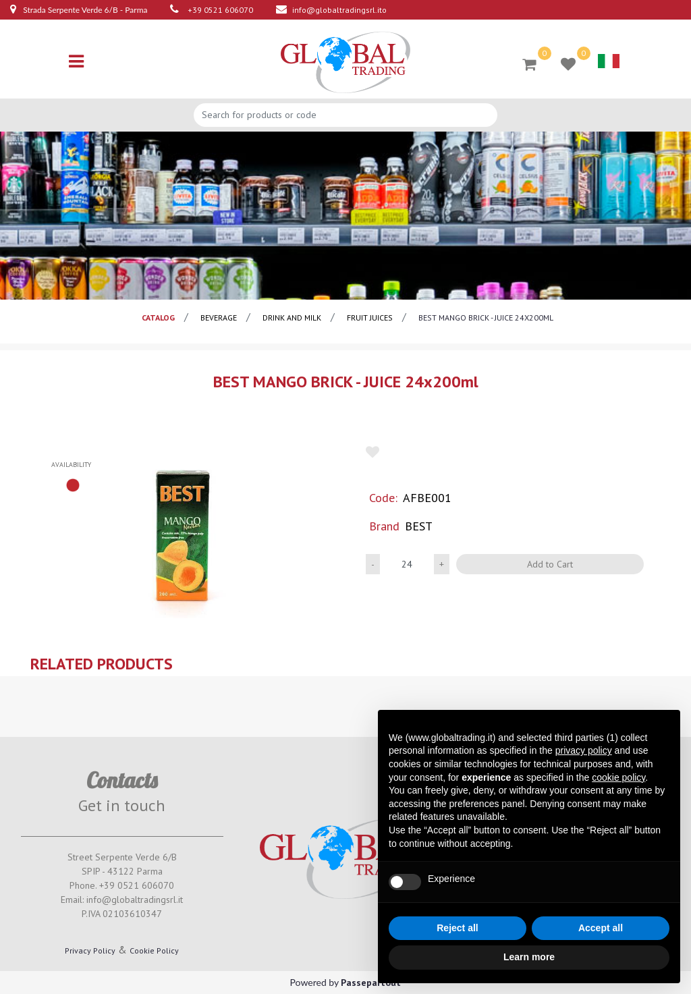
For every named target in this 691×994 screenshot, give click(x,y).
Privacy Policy (90, 950)
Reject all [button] (457, 927)
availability (71, 464)
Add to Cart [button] (550, 564)
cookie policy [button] (618, 777)
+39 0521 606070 (220, 10)
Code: (383, 497)
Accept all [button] (600, 927)
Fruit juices (370, 317)
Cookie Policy (154, 950)
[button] (529, 63)
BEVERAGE (218, 317)
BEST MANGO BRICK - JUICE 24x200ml (485, 317)
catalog (158, 317)
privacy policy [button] (583, 750)
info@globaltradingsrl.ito (339, 10)
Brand (384, 526)
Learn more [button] (529, 956)
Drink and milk (291, 317)
